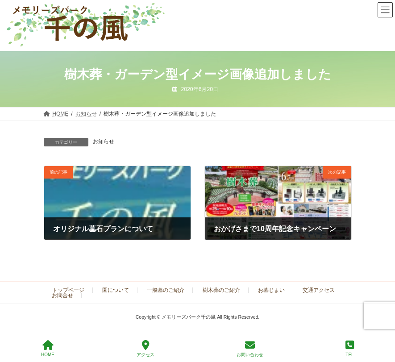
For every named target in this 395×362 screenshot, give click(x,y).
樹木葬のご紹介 (221, 290)
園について (115, 290)
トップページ (68, 290)
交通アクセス (319, 290)
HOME (47, 348)
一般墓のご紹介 (165, 290)
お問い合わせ (250, 348)
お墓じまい (271, 290)
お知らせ (103, 141)
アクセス (145, 348)
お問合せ (62, 295)
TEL (349, 348)
